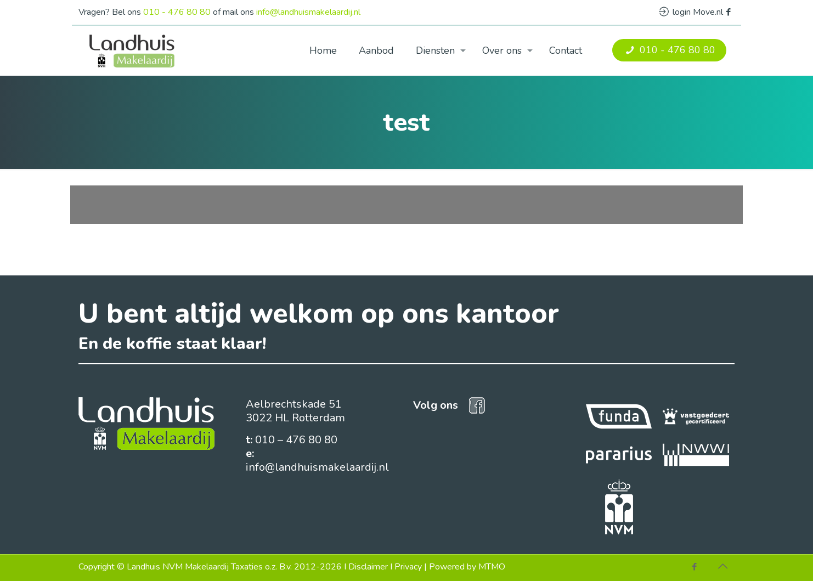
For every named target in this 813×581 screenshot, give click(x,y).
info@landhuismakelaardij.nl (308, 12)
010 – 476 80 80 (296, 439)
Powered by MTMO (467, 567)
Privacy (408, 567)
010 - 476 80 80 (177, 12)
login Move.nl (691, 12)
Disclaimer (368, 567)
